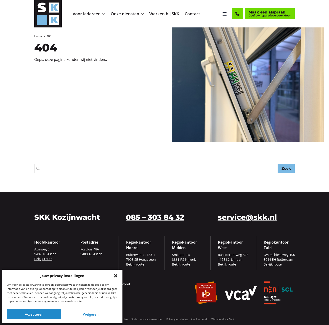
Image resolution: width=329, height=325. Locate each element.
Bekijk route (43, 259)
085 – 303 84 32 (155, 217)
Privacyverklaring (177, 319)
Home (38, 36)
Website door (222, 319)
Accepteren (34, 314)
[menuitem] (89, 14)
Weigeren (90, 314)
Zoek (286, 168)
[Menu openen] (224, 13)
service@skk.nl (247, 217)
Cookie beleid (199, 319)
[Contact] (237, 13)
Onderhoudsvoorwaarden (147, 319)
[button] (115, 275)
